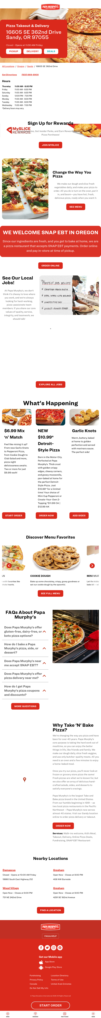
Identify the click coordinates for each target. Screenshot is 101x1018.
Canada (33, 984)
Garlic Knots (84, 430)
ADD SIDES (79, 515)
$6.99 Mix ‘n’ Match (14, 434)
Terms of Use (57, 979)
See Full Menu (50, 593)
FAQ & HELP (50, 936)
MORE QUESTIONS (25, 706)
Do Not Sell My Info (39, 988)
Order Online (50, 265)
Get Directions (9, 74)
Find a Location (50, 910)
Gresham (58, 870)
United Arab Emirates (61, 984)
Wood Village (11, 888)
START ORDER (13, 515)
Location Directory (59, 975)
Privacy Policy (36, 979)
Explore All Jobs (50, 384)
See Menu (75, 206)
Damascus (9, 870)
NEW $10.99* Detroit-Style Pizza (49, 440)
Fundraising (35, 975)
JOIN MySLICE (50, 145)
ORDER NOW (46, 515)
